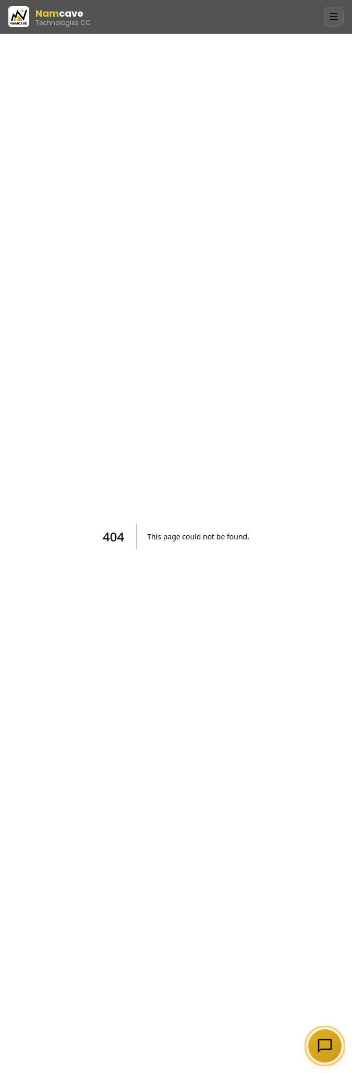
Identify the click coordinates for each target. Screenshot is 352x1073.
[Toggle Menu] (334, 17)
